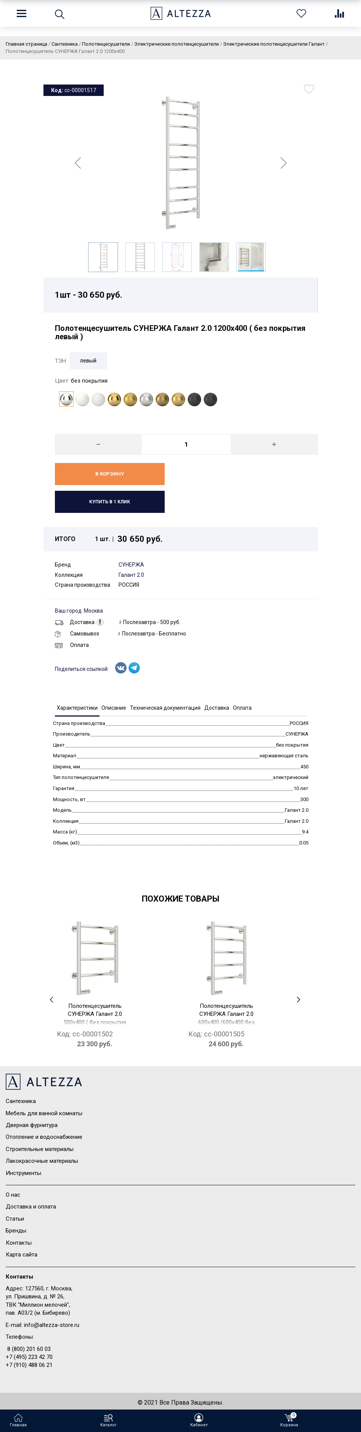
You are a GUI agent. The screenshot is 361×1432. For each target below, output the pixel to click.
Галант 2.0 (131, 575)
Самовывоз (77, 634)
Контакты (19, 1242)
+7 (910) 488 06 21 (29, 1365)
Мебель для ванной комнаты (44, 1113)
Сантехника (21, 1101)
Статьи (15, 1218)
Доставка (75, 622)
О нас (13, 1194)
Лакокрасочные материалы (42, 1160)
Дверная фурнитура (32, 1125)
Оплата (72, 645)
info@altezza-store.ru (51, 1325)
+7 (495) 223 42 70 (29, 1357)
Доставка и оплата (31, 1206)
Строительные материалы (40, 1149)
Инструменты (23, 1173)
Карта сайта (21, 1254)
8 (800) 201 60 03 (29, 1349)
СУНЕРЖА (131, 565)
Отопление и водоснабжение (44, 1136)
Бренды (16, 1230)
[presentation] (52, 999)
